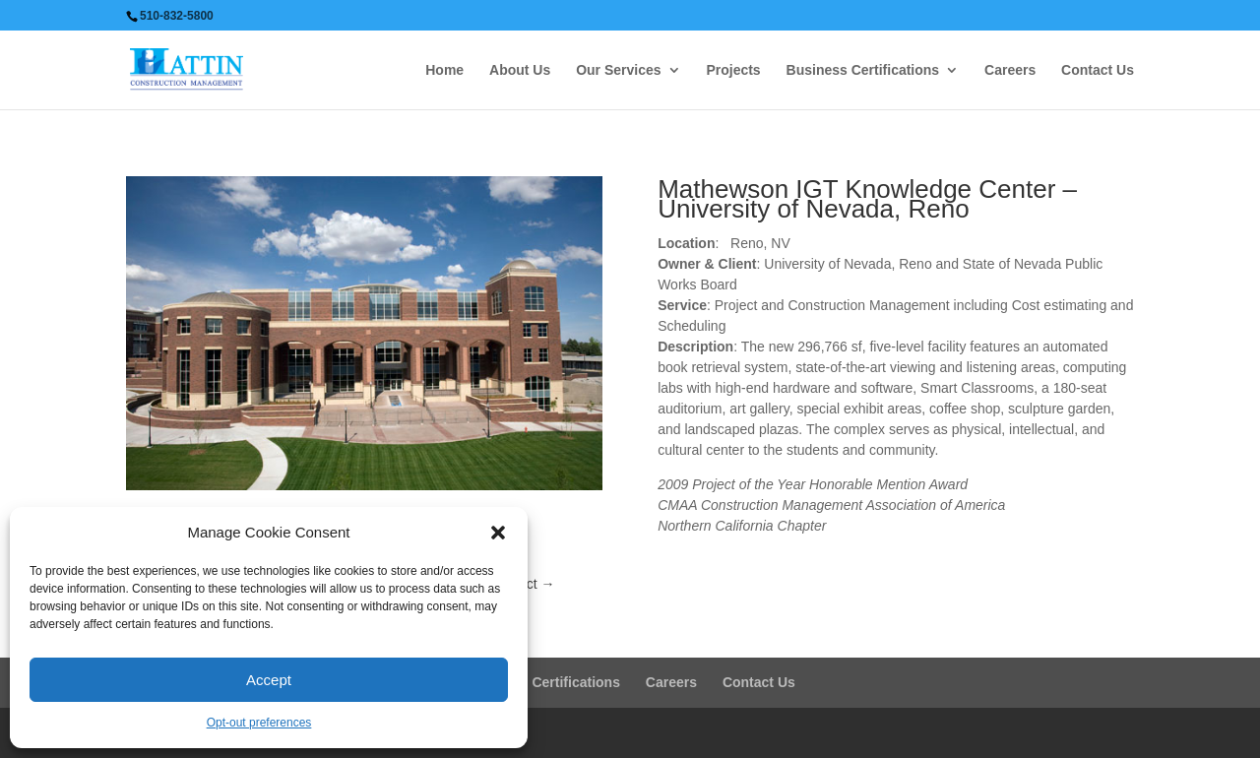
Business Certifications (863, 70)
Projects (733, 70)
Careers (1010, 70)
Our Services (618, 70)
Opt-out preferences (259, 722)
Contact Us (1097, 70)
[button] (498, 532)
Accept (268, 679)
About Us (519, 70)
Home (444, 70)
